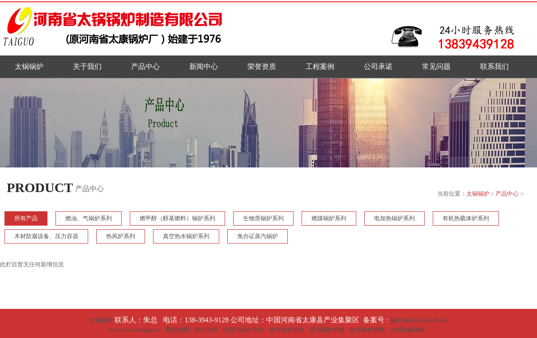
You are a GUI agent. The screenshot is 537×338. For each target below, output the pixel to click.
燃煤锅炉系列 (328, 218)
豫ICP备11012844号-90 (419, 320)
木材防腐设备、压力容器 (46, 236)
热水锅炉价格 (367, 329)
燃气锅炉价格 (286, 329)
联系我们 (494, 66)
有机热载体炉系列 (466, 218)
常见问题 (436, 66)
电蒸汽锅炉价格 (243, 329)
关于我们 (87, 66)
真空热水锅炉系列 (186, 236)
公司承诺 (378, 66)
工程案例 (320, 66)
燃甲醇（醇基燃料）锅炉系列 (177, 218)
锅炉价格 (206, 329)
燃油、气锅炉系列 (88, 218)
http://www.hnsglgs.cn (134, 329)
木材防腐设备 (407, 329)
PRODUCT (40, 187)
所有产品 (26, 218)
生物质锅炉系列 (263, 218)
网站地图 (177, 329)
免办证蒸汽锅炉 (257, 236)
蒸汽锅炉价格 (327, 329)
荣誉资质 (261, 66)
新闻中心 (203, 66)
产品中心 (145, 66)
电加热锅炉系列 (394, 218)
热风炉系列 (120, 236)
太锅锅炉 (29, 66)
